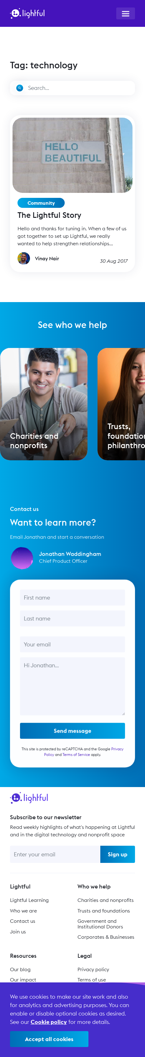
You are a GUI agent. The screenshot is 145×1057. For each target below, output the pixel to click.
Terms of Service (76, 758)
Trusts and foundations (104, 911)
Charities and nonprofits (106, 900)
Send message (72, 734)
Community (41, 203)
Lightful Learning (29, 900)
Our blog (20, 969)
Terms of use (92, 979)
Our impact (23, 979)
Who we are (23, 911)
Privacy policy (93, 969)
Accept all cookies (49, 1039)
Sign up (118, 854)
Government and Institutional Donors (100, 924)
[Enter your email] (55, 854)
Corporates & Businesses (106, 937)
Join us (18, 931)
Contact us (22, 921)
